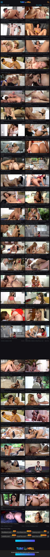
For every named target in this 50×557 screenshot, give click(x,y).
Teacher (30, 273)
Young (26, 273)
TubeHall (25, 2)
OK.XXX (23, 72)
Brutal (26, 55)
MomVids (22, 206)
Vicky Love (27, 105)
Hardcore (15, 38)
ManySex (47, 458)
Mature (8, 55)
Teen (6, 55)
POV (7, 475)
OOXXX (47, 425)
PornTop (22, 22)
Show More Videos (25, 540)
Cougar (2, 72)
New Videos (39, 4)
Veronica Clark (3, 223)
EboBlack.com (9, 532)
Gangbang (3, 492)
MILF (6, 89)
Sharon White (28, 340)
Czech (12, 22)
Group (11, 492)
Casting (31, 475)
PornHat (22, 38)
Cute (37, 38)
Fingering (9, 139)
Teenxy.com (39, 532)
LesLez (47, 273)
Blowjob (34, 240)
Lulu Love (27, 391)
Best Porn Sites (39, 536)
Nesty (26, 22)
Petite (37, 22)
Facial (2, 324)
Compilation (3, 375)
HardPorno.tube (46, 38)
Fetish (35, 105)
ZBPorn (23, 408)
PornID (47, 22)
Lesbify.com (9, 536)
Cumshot (8, 38)
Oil (28, 173)
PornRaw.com (24, 532)
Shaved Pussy (32, 38)
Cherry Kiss (3, 408)
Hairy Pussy (9, 206)
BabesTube (47, 173)
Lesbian (30, 22)
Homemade (27, 122)
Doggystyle (34, 89)
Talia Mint (27, 223)
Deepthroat (27, 189)
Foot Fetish (8, 22)
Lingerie (15, 22)
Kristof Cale (3, 22)
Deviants (22, 189)
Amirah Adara (28, 375)
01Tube (23, 425)
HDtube (47, 89)
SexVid (23, 89)
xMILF (48, 492)
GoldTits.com (24, 536)
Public (2, 526)
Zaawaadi (27, 425)
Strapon (8, 223)
